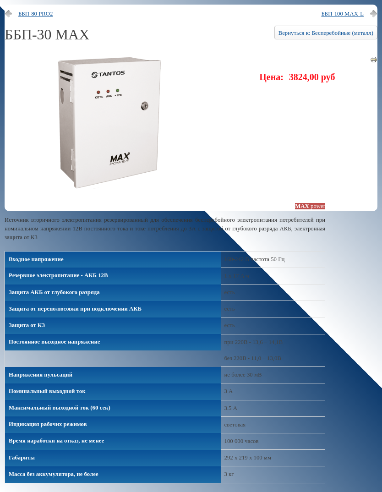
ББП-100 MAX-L (342, 14)
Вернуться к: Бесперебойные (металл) (325, 33)
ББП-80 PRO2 (35, 14)
